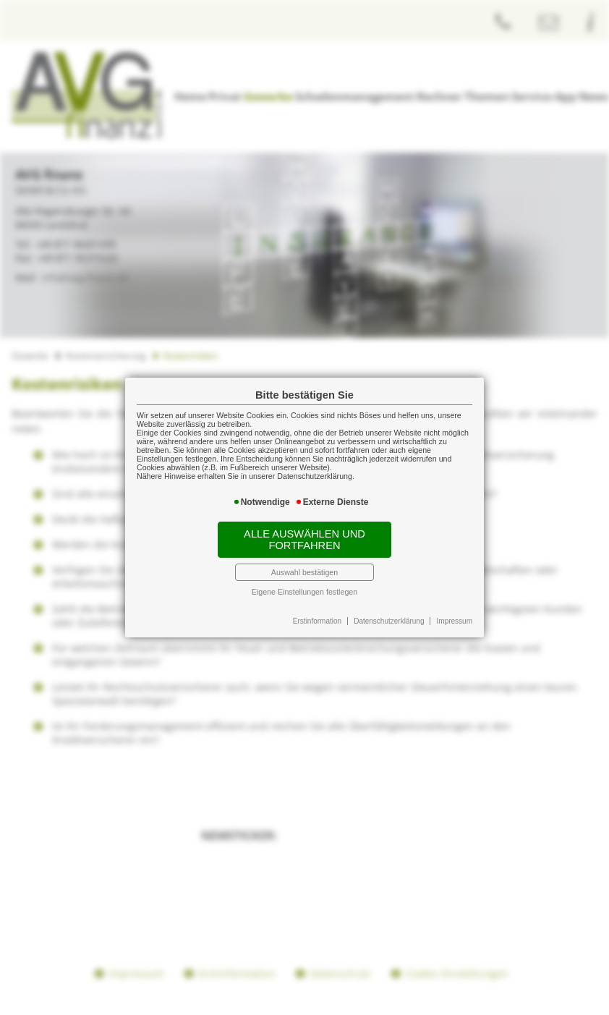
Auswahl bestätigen (304, 572)
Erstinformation (317, 621)
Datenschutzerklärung (389, 621)
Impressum (454, 621)
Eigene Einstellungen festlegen (304, 591)
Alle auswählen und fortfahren (304, 539)
